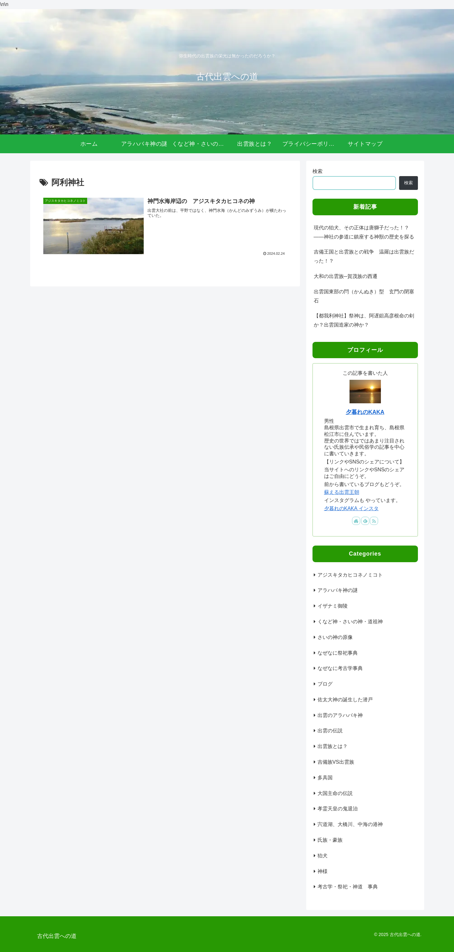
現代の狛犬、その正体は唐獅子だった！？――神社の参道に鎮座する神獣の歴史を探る (364, 232)
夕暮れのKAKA (365, 412)
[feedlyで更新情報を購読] (365, 521)
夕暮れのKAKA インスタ (351, 508)
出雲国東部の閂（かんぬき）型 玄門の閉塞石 (364, 296)
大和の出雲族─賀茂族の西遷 (345, 276)
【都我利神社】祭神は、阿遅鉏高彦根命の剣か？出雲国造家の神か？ (364, 320)
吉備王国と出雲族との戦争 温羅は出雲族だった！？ (364, 256)
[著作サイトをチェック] (356, 521)
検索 (317, 171)
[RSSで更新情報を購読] (374, 521)
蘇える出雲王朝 (341, 492)
